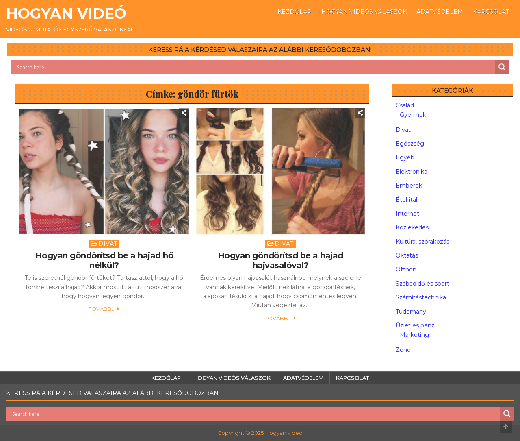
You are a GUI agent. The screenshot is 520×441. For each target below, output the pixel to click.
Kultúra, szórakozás (422, 241)
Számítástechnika (421, 297)
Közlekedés (412, 227)
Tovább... (102, 309)
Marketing (414, 334)
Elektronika (411, 171)
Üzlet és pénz (415, 325)
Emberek (409, 185)
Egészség (410, 143)
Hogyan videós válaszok (364, 11)
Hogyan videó (66, 13)
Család (405, 105)
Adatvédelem (439, 11)
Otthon (406, 269)
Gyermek (413, 114)
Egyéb (405, 157)
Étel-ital (406, 199)
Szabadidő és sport (422, 283)
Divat (107, 243)
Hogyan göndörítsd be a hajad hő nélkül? (104, 260)
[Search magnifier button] (502, 67)
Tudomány (411, 311)
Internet (407, 213)
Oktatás (407, 255)
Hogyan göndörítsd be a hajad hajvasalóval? (280, 260)
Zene (403, 350)
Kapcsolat (491, 11)
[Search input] (255, 67)
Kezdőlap (294, 11)
